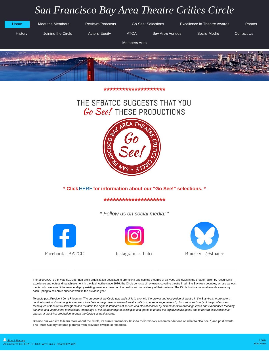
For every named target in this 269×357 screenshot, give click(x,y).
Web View (260, 343)
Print (8, 340)
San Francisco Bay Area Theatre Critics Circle (134, 10)
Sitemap (20, 340)
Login (262, 339)
